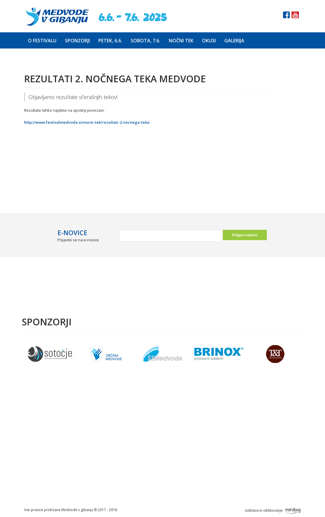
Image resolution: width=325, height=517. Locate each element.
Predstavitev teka (115, 426)
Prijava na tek (110, 444)
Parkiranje (106, 462)
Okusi (209, 40)
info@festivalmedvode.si (211, 456)
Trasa (101, 435)
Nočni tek (181, 40)
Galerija (234, 40)
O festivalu (42, 40)
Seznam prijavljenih (117, 453)
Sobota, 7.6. (145, 40)
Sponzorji (77, 40)
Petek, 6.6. (110, 40)
